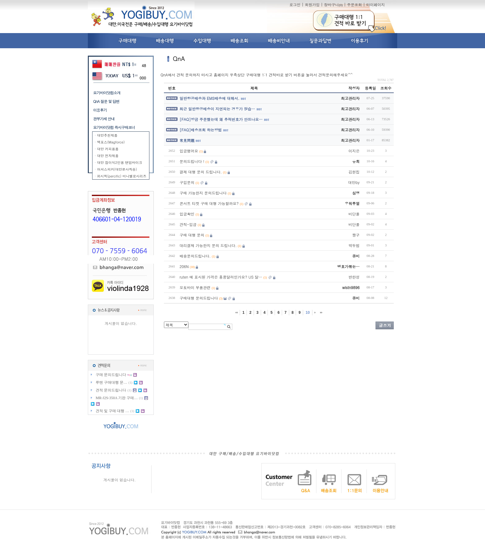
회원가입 (312, 4)
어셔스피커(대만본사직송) (117, 169)
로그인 (294, 4)
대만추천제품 (107, 135)
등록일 (370, 88)
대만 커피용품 (108, 149)
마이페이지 (375, 4)
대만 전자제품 (108, 155)
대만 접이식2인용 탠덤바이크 (119, 162)
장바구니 (333, 4)
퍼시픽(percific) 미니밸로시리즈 (121, 176)
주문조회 (354, 4)
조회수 (386, 88)
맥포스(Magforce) (111, 142)
